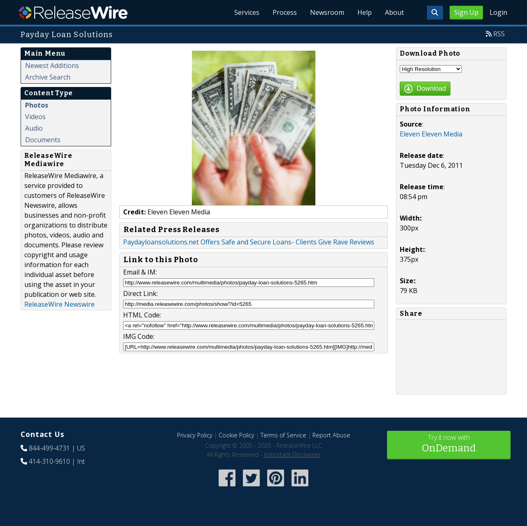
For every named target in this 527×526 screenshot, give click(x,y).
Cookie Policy (236, 435)
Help (364, 12)
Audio (34, 128)
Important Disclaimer (292, 454)
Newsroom (327, 12)
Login (498, 12)
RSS (499, 33)
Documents (43, 139)
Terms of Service (283, 435)
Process (285, 12)
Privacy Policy (194, 435)
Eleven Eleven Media (431, 134)
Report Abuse (331, 435)
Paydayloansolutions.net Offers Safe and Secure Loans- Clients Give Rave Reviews (248, 242)
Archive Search (47, 77)
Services (246, 12)
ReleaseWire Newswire (59, 304)
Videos (35, 116)
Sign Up (466, 12)
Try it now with (449, 444)
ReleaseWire (73, 12)
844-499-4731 (49, 448)
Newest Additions (52, 65)
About (394, 12)
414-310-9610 (49, 461)
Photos (36, 105)
